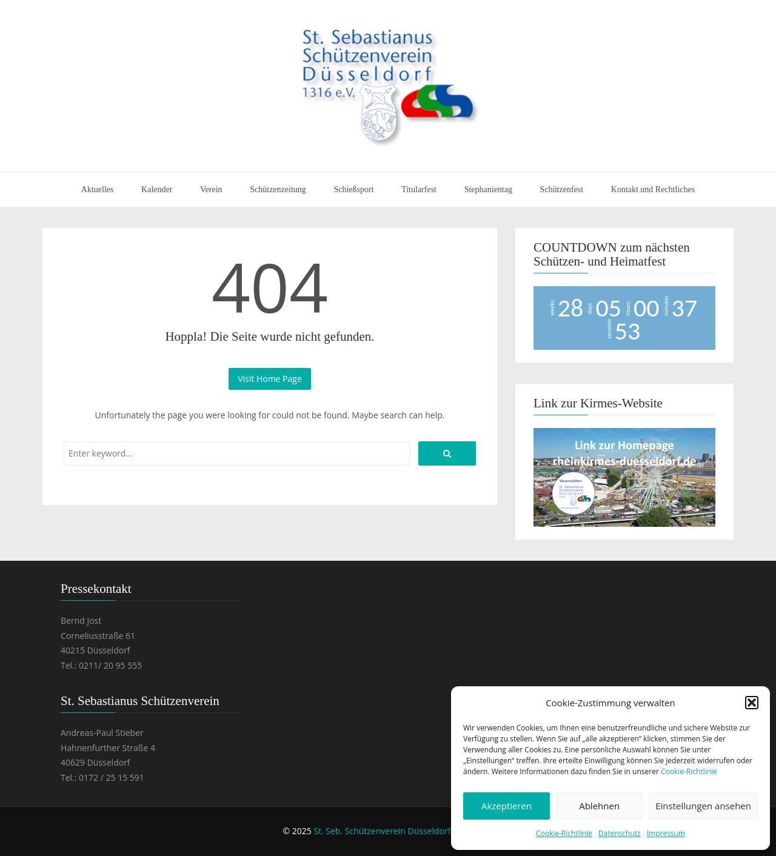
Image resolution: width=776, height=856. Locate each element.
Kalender (156, 189)
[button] (752, 703)
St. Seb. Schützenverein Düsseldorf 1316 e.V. (401, 831)
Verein (211, 189)
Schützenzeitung (278, 189)
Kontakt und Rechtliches (653, 189)
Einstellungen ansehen (703, 806)
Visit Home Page (270, 378)
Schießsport (353, 189)
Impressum (666, 833)
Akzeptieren (506, 806)
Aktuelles (97, 189)
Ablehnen (599, 806)
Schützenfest (562, 189)
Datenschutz (619, 833)
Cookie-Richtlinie (689, 771)
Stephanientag (488, 189)
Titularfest (418, 189)
